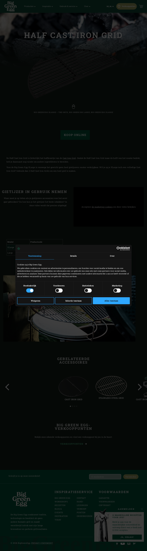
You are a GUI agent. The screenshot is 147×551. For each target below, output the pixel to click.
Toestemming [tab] (34, 256)
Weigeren (35, 300)
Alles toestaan (111, 300)
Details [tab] (73, 256)
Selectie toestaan (73, 300)
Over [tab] (112, 256)
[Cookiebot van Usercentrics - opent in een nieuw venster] (118, 249)
